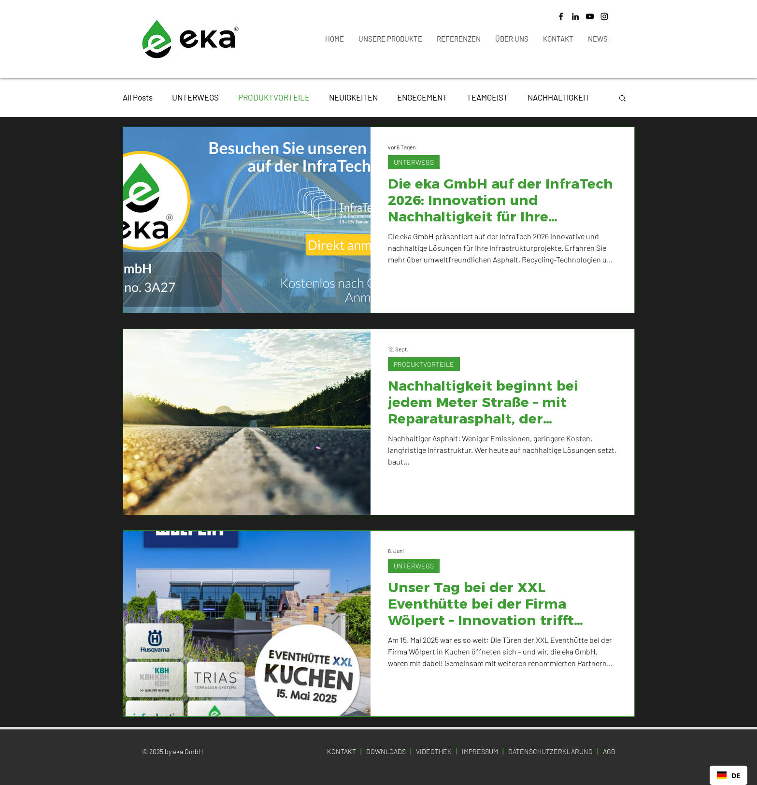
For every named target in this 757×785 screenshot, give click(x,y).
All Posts (138, 97)
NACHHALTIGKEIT (559, 97)
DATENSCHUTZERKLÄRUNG (551, 751)
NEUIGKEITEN (353, 97)
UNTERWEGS (195, 97)
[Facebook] (561, 16)
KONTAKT (341, 751)
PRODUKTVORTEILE (274, 97)
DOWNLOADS (386, 751)
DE (728, 775)
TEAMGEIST (487, 97)
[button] (622, 99)
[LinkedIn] (575, 16)
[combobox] (728, 775)
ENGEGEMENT (422, 97)
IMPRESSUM (480, 751)
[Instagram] (604, 16)
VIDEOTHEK (434, 751)
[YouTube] (590, 16)
